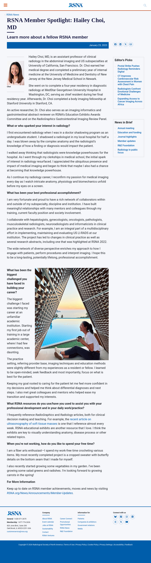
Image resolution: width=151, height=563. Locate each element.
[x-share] (126, 44)
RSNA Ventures (48, 536)
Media (80, 529)
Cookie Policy (93, 545)
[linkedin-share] (120, 44)
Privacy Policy (81, 545)
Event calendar (48, 522)
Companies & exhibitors (87, 522)
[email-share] (131, 44)
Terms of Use (69, 545)
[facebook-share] (115, 44)
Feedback (129, 545)
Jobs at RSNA (47, 525)
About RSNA (47, 519)
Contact (45, 532)
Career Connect (66, 519)
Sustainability (47, 529)
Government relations (86, 525)
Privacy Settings (106, 545)
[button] (115, 517)
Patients (81, 519)
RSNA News (12, 14)
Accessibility (119, 545)
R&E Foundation (66, 531)
